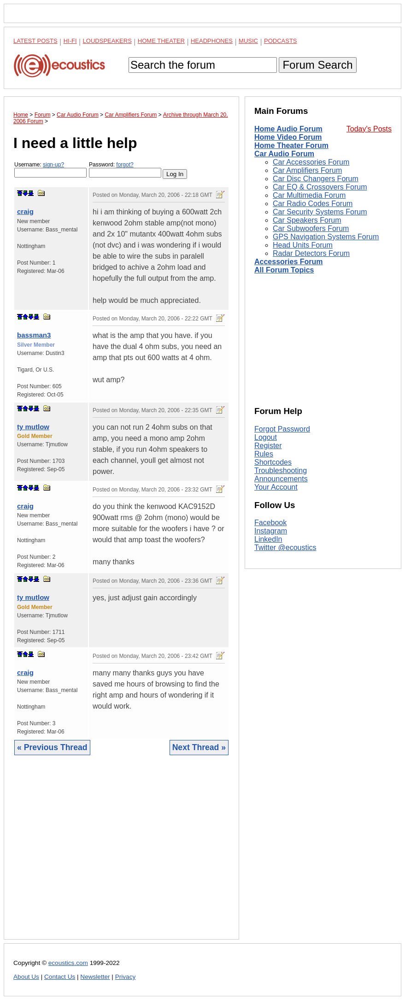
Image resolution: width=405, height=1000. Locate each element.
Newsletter (95, 976)
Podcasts (280, 40)
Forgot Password (282, 429)
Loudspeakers (107, 40)
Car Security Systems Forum (320, 212)
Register (268, 446)
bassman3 (34, 335)
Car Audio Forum (284, 154)
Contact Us (59, 976)
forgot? (124, 164)
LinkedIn (268, 539)
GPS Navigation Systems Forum (326, 237)
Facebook (270, 523)
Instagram (270, 531)
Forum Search (317, 65)
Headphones (212, 40)
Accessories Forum (288, 262)
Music (248, 40)
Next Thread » (199, 747)
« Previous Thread (52, 747)
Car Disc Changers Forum (315, 179)
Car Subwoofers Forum (311, 228)
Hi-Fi (70, 40)
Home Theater (161, 40)
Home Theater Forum (291, 145)
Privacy (125, 976)
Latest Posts (35, 40)
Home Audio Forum (288, 129)
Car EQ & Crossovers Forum (320, 187)
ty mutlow (33, 427)
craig (25, 211)
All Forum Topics (284, 270)
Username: (50, 169)
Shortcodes (273, 462)
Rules (263, 454)
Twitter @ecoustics (285, 547)
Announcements (281, 479)
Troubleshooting (280, 470)
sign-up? (53, 164)
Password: (125, 169)
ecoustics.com (68, 962)
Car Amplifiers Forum (307, 170)
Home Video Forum (288, 137)
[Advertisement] (121, 854)
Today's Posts (369, 129)
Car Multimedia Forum (309, 195)
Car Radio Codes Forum (312, 203)
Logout (265, 437)
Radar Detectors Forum (311, 253)
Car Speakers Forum (307, 220)
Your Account (276, 487)
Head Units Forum (303, 245)
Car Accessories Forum (311, 162)
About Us (26, 976)
